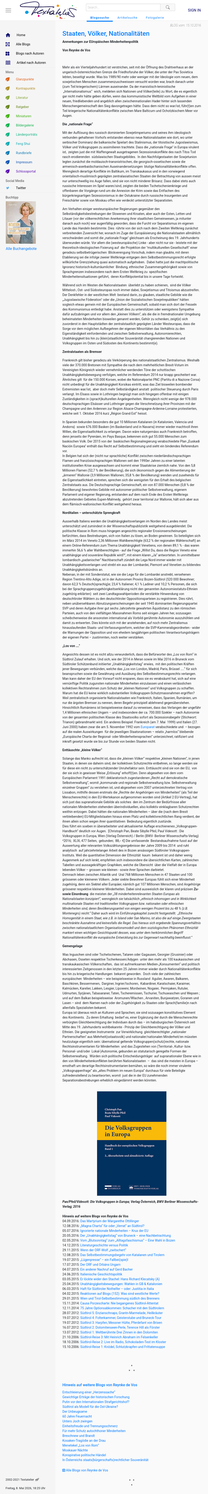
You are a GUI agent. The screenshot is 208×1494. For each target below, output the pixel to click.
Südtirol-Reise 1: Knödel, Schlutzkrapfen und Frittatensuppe (122, 1347)
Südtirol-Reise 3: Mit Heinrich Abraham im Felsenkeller (119, 1337)
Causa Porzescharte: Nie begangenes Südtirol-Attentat (119, 1303)
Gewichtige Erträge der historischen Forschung (95, 1397)
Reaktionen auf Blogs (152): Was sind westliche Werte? (119, 1293)
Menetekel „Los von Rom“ (80, 1445)
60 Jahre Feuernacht (77, 1416)
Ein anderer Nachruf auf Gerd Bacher (106, 1269)
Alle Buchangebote (21, 248)
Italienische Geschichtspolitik (101, 1274)
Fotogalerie (155, 17)
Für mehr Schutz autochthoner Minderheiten (93, 1431)
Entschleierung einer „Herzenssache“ (88, 1392)
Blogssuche (99, 17)
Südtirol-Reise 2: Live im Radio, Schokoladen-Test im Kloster (123, 1342)
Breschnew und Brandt (78, 1436)
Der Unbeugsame (74, 1411)
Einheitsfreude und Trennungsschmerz (90, 1426)
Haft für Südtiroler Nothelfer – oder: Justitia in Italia (117, 1289)
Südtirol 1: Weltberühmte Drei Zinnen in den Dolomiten (119, 1332)
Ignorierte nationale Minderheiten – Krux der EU (114, 1231)
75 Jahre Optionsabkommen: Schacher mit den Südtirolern (122, 1308)
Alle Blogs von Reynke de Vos (85, 1470)
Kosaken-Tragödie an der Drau (84, 1440)
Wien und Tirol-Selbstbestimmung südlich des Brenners (119, 1298)
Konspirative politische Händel (84, 1455)
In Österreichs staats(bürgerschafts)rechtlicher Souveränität (105, 1460)
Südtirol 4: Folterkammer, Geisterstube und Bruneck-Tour (120, 1318)
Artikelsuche (127, 17)
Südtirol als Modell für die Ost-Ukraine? (90, 1407)
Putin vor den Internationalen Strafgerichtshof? (95, 1402)
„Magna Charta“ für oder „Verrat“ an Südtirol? (112, 1226)
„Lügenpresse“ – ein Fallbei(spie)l (104, 1260)
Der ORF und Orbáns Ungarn (100, 1264)
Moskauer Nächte (75, 1450)
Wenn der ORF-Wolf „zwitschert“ (103, 1250)
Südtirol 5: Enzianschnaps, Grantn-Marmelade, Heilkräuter (121, 1313)
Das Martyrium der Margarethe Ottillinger (109, 1221)
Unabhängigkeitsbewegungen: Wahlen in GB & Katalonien (121, 1284)
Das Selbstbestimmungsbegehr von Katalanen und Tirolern (122, 1255)
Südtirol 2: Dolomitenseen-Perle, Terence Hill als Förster (120, 1327)
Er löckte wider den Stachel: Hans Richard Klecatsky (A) (120, 1279)
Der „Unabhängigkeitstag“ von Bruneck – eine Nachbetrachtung (125, 1235)
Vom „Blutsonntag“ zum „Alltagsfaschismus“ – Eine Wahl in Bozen (127, 1240)
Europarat (148, 727)
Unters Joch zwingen (77, 1421)
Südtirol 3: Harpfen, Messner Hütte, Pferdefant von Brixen (121, 1322)
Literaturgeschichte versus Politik (104, 1245)
